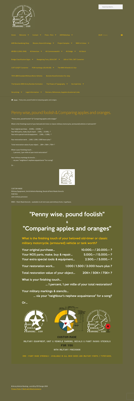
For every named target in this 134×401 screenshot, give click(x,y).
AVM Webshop (65, 35)
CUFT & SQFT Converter (19, 68)
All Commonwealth (53, 51)
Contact (35, 35)
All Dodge (69, 51)
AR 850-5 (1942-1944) (18, 51)
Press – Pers (49, 35)
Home (13, 35)
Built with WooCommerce (32, 389)
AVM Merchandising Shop (20, 43)
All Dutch (82, 51)
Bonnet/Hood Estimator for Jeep (58, 76)
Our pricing (15, 92)
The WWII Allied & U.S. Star (67, 68)
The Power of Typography (55, 84)
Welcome (22, 35)
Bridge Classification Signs (20, 59)
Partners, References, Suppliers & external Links (62, 92)
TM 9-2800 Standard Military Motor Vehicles (26, 76)
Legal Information (32, 92)
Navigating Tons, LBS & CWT (47, 59)
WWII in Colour (81, 43)
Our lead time (76, 84)
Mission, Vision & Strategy (42, 43)
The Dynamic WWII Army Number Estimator (27, 84)
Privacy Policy (16, 389)
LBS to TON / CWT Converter (73, 59)
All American (34, 51)
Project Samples (63, 43)
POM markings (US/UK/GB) (41, 68)
